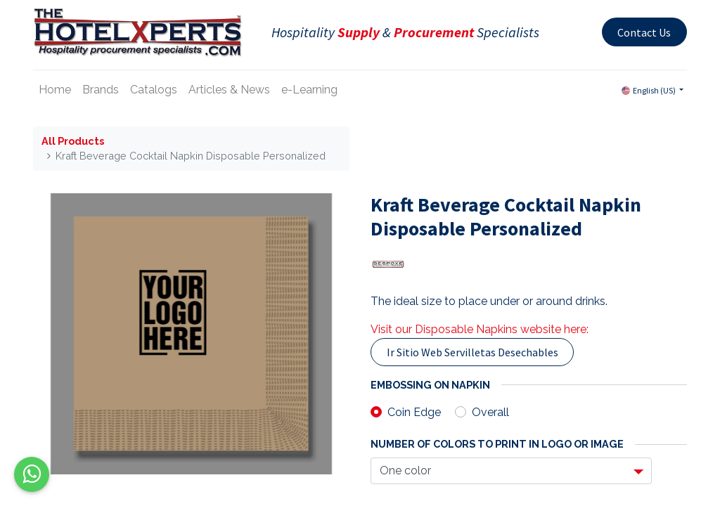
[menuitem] (55, 90)
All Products (72, 141)
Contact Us (644, 32)
